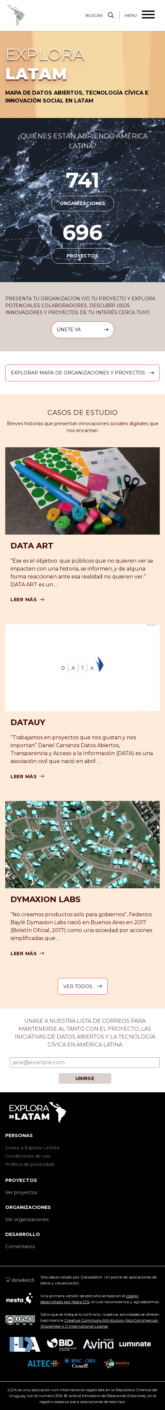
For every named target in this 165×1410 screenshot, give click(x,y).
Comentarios (20, 1246)
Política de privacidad (29, 1164)
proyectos (82, 256)
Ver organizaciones (27, 1219)
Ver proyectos (21, 1192)
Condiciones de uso (28, 1156)
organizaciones (82, 203)
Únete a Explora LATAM (32, 1148)
